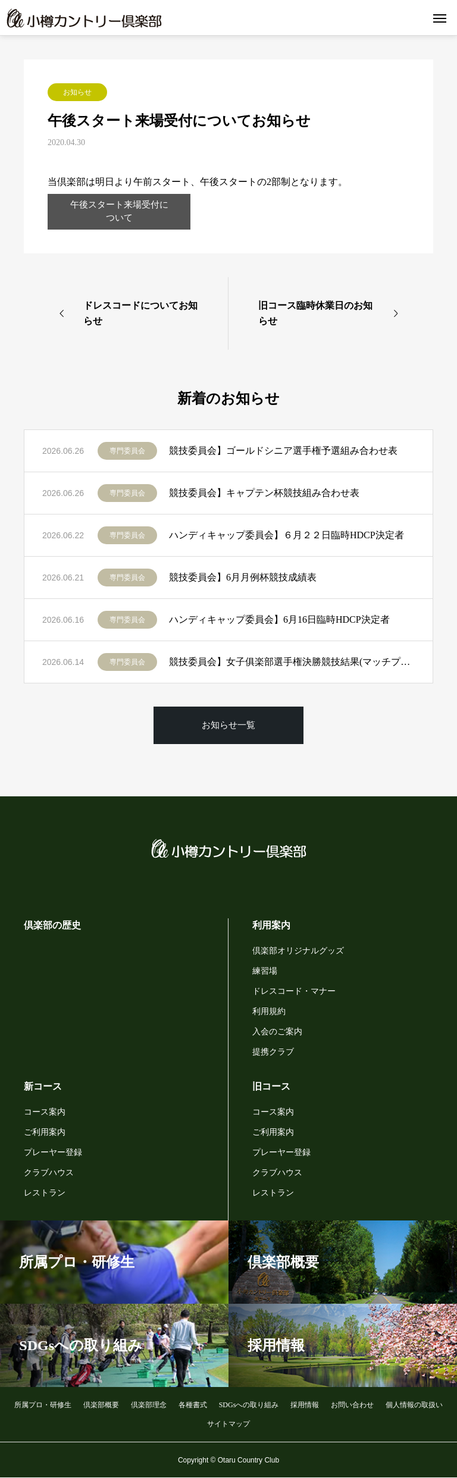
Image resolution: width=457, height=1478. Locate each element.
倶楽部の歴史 (52, 925)
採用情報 (304, 1405)
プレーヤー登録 (53, 1152)
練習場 (264, 970)
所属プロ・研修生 (42, 1405)
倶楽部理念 (149, 1405)
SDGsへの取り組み (249, 1405)
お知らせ (77, 92)
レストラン (44, 1192)
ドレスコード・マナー (294, 991)
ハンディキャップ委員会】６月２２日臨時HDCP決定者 (286, 536)
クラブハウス (49, 1172)
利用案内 (271, 925)
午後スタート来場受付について (119, 211)
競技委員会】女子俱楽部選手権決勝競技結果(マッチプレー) (292, 662)
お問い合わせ (352, 1405)
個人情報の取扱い (414, 1405)
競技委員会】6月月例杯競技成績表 (243, 578)
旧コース (271, 1086)
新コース (43, 1086)
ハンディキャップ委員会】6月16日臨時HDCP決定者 (279, 620)
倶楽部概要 (101, 1405)
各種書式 (193, 1405)
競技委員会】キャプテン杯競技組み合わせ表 (264, 493)
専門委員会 (127, 451)
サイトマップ (228, 1424)
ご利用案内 (44, 1132)
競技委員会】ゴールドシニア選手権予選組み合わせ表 (283, 451)
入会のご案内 (277, 1031)
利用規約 (269, 1011)
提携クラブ (273, 1051)
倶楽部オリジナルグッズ (298, 950)
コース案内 (44, 1111)
